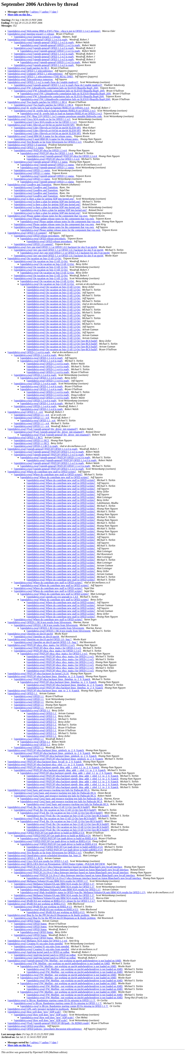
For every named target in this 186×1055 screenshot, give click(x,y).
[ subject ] (35, 11)
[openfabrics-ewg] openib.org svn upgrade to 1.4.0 (53, 596)
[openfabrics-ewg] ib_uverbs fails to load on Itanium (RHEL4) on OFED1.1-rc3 (49, 107)
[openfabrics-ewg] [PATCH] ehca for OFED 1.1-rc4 (40, 150)
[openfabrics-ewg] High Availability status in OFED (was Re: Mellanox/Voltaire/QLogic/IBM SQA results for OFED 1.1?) (83, 892)
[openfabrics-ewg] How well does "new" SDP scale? (35, 1011)
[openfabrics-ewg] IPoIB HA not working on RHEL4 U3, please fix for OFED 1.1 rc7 (52, 901)
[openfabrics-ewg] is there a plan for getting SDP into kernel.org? (41, 198)
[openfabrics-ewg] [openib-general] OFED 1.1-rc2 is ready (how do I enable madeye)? (58, 85)
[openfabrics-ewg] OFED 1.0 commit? (27, 233)
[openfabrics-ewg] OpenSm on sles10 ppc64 (30, 633)
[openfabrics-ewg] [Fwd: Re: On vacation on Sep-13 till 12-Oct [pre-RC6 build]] (49, 807)
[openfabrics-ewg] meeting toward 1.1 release (31, 34)
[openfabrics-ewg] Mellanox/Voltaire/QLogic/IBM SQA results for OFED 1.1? (48, 881)
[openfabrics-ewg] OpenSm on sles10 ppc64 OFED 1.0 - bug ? (40, 639)
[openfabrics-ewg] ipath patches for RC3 (29, 68)
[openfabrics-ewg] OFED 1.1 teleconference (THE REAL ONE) (41, 76)
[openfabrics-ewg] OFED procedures (27, 1026)
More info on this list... (20, 14)
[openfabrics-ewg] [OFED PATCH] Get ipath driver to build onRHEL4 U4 (65, 847)
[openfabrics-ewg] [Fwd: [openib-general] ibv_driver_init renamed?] (43, 429)
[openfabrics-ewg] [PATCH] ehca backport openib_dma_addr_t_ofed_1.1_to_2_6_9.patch (54, 767)
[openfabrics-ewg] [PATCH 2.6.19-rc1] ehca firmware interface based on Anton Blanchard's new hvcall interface (65, 866)
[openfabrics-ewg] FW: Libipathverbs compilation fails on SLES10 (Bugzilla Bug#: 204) (53, 88)
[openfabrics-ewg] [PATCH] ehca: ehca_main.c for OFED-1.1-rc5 (41, 645)
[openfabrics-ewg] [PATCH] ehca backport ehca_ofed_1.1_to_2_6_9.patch (46, 764)
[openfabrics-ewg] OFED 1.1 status (26, 147)
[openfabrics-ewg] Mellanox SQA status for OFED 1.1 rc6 (38, 940)
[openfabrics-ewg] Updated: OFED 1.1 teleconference (35, 73)
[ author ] (45, 11)
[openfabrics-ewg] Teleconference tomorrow (31, 79)
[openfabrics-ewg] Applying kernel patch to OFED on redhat (39, 952)
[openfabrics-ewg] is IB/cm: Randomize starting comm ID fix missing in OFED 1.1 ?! (52, 1000)
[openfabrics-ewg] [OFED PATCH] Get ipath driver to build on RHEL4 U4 (46, 832)
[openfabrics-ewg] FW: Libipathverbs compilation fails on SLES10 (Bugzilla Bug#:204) (59, 96)
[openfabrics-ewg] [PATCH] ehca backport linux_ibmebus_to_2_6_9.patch (46, 676)
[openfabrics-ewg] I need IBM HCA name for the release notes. (40, 136)
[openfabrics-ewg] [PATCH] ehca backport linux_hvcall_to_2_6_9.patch (45, 761)
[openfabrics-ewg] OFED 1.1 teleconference (30, 70)
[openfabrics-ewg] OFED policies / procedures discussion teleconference (45, 1029)
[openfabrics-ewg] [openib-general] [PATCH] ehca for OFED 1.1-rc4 (62, 156)
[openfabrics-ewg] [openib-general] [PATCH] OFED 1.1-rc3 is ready (43, 449)
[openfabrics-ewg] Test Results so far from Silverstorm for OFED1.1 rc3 (45, 142)
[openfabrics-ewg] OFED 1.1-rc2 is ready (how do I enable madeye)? (43, 82)
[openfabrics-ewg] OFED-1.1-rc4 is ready (29, 352)
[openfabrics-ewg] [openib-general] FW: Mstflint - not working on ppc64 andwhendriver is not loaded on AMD (65, 960)
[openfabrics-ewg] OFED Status (24, 920)
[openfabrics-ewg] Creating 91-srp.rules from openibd (35, 943)
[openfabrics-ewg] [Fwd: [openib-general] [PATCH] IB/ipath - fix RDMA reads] (49, 1023)
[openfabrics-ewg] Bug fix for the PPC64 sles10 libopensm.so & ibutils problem (49, 915)
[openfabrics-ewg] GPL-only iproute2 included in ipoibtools (38, 1009)
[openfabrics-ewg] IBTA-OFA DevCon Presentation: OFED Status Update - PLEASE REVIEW (57, 864)
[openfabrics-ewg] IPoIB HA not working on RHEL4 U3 (37, 903)
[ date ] (54, 11)
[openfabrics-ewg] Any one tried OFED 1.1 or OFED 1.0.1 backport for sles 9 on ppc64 (52, 247)
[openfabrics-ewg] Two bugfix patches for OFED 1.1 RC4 (37, 102)
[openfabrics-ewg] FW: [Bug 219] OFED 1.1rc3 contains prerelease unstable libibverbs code (55, 116)
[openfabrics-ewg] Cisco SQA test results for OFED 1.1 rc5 (38, 861)
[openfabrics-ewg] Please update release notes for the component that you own (48, 215)
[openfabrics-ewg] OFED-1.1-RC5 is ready (36, 446)
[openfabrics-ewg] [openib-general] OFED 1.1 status (41, 161)
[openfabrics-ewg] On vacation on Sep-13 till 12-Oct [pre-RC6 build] (62, 341)
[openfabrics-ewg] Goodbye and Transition (30, 184)
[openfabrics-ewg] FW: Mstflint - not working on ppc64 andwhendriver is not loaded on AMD (62, 963)
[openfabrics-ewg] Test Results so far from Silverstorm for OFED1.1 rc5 (45, 852)
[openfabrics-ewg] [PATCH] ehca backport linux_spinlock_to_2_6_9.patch (46, 750)
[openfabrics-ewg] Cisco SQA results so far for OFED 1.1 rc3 (39, 119)
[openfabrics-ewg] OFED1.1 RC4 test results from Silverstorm (40, 622)
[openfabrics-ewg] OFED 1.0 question (27, 144)
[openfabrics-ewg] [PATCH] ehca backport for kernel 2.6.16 (38, 673)
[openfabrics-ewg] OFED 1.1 (23, 693)
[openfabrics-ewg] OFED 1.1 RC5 (25, 437)
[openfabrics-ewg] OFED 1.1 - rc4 (25, 412)
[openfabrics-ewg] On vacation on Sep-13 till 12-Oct (35, 258)
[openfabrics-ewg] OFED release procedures (37, 235)
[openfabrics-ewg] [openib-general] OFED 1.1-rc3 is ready (38, 39)
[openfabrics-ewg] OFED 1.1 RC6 (25, 858)
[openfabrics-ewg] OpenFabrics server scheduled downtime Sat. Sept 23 (45, 855)
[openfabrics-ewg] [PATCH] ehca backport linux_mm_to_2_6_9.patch (44, 690)
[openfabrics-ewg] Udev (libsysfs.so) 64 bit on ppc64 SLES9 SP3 (41, 125)
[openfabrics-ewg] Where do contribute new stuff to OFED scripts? (42, 471)
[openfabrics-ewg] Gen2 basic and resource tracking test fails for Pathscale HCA (49, 790)
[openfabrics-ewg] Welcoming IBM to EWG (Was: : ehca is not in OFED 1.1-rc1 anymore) (54, 31)
